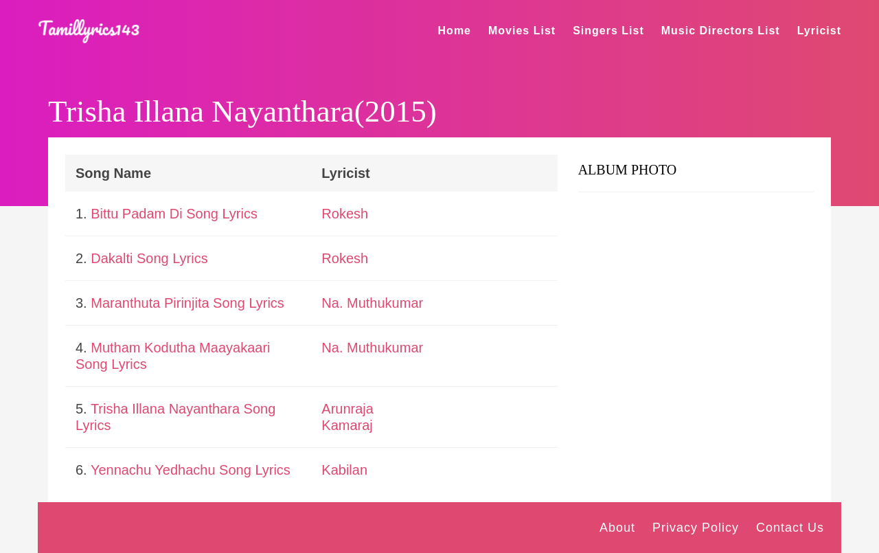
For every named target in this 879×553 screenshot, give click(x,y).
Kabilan (344, 469)
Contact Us (790, 527)
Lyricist (819, 30)
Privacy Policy (695, 527)
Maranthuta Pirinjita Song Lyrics (187, 303)
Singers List (608, 30)
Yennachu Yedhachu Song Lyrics (190, 469)
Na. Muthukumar (372, 303)
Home (454, 30)
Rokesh (344, 213)
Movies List (522, 30)
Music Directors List (720, 30)
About (617, 527)
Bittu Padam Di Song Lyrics (174, 213)
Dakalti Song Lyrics (149, 258)
